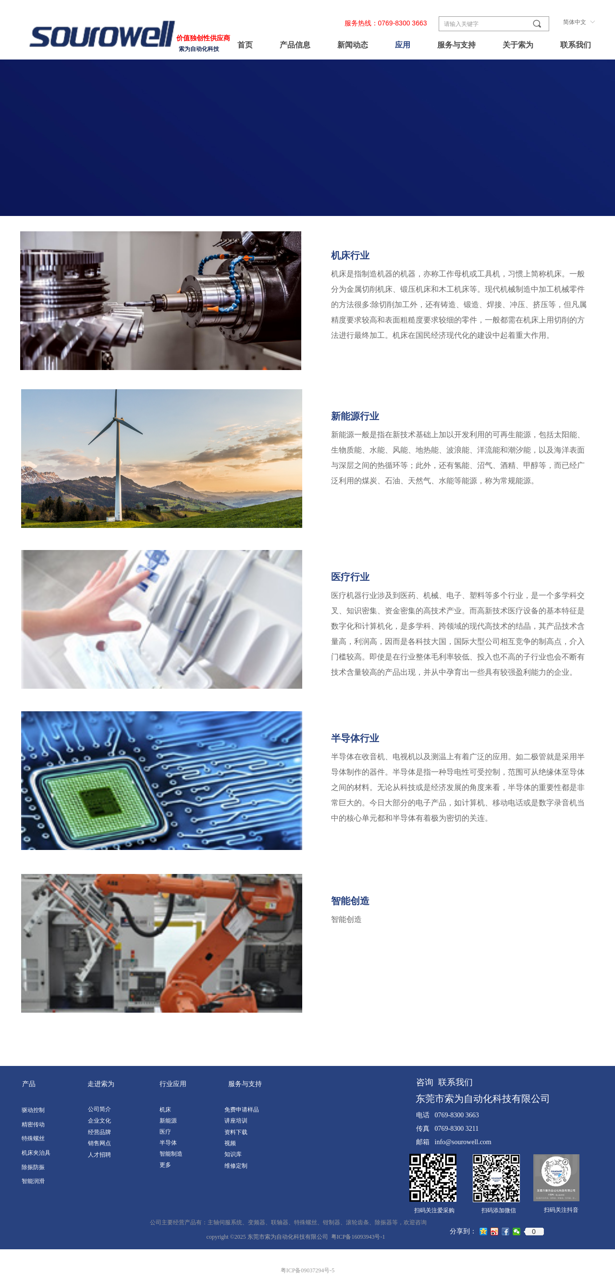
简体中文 (574, 22)
